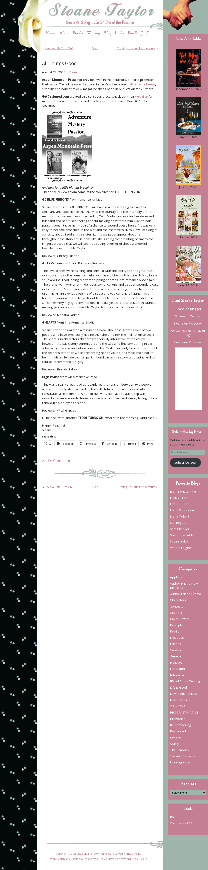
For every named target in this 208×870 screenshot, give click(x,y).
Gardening (177, 650)
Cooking (176, 613)
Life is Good (178, 687)
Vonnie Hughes (181, 548)
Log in (143, 859)
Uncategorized (180, 762)
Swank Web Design (95, 859)
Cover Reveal (179, 619)
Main (95, 48)
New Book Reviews (184, 694)
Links (119, 33)
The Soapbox (179, 750)
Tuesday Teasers (182, 756)
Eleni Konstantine (183, 491)
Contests (176, 606)
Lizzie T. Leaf (179, 504)
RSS (173, 817)
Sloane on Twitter (188, 316)
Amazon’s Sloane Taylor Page (188, 333)
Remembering (180, 725)
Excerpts (176, 625)
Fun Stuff (135, 33)
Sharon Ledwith (181, 535)
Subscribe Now (185, 462)
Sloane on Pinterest (188, 342)
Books (78, 33)
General (176, 656)
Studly (174, 744)
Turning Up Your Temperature (136, 48)
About (64, 33)
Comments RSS (181, 823)
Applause (177, 577)
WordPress (131, 859)
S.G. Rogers (178, 523)
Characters (178, 600)
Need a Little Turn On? (59, 48)
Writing (93, 33)
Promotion (76, 72)
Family (174, 631)
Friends (175, 644)
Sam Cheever (179, 529)
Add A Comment (56, 460)
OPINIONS (177, 706)
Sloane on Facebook (188, 323)
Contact (153, 33)
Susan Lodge (179, 541)
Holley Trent (179, 498)
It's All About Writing (185, 681)
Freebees (177, 637)
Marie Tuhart (179, 516)
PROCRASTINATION (184, 712)
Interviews (178, 675)
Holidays (176, 662)
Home (50, 33)
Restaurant (178, 731)
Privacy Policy (133, 853)
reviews (175, 737)
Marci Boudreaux (182, 510)
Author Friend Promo (185, 594)
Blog (107, 33)
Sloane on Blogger (188, 309)
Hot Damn (177, 669)
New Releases (180, 700)
